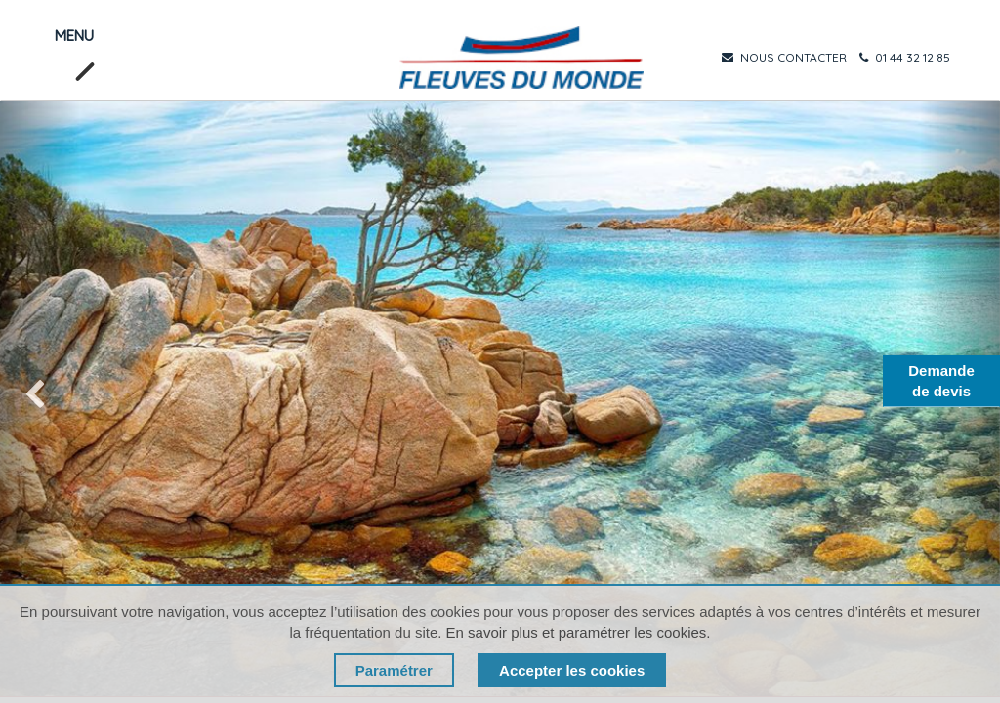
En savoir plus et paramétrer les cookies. (578, 632)
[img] (40, 398)
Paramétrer (394, 670)
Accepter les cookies (572, 670)
